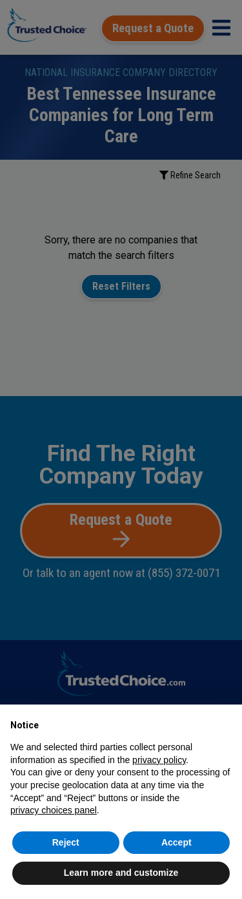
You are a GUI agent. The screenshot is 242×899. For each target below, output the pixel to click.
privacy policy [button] (159, 760)
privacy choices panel (53, 810)
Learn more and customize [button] (121, 872)
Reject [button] (65, 842)
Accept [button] (176, 842)
